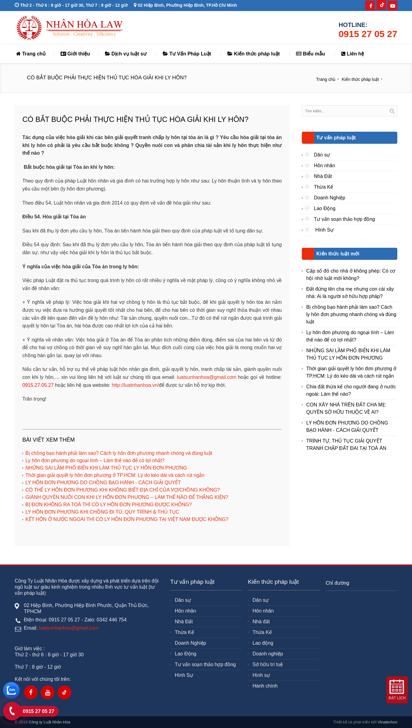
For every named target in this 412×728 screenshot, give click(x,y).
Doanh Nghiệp (329, 197)
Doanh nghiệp (268, 653)
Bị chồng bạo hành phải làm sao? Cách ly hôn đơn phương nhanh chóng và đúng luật (118, 453)
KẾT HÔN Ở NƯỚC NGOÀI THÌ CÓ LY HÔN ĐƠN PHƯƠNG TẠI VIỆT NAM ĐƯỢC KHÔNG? (126, 519)
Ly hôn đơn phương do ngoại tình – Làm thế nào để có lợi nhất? (94, 460)
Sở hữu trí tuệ (268, 664)
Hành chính (265, 685)
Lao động (263, 643)
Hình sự (261, 675)
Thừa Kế (323, 187)
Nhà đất (261, 621)
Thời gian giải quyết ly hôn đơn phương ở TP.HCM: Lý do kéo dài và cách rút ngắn (114, 475)
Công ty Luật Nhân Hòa (49, 722)
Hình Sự (324, 229)
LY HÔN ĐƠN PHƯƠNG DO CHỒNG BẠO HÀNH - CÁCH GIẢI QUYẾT (103, 482)
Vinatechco (387, 722)
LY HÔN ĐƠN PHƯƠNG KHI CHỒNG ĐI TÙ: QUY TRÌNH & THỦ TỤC (102, 512)
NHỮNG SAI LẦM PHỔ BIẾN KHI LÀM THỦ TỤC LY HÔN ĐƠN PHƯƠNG (106, 467)
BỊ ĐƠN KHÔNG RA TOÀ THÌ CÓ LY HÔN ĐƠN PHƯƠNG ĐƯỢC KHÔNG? (108, 504)
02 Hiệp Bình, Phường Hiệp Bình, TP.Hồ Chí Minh (185, 5)
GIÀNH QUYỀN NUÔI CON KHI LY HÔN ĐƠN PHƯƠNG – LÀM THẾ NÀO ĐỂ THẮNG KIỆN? (126, 497)
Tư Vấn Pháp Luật (187, 53)
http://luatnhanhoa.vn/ (135, 385)
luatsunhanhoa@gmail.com (206, 377)
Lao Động (325, 208)
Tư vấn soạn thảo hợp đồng (344, 219)
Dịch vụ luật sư (126, 53)
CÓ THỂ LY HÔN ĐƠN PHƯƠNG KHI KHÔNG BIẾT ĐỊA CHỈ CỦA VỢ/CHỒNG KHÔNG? (122, 489)
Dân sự (322, 154)
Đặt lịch (397, 698)
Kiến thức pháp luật (253, 53)
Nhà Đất (323, 176)
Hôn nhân (324, 165)
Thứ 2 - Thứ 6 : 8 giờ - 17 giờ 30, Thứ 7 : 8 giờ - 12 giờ (71, 5)
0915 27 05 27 (368, 34)
